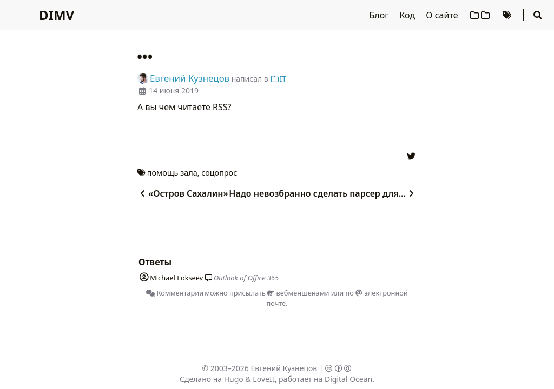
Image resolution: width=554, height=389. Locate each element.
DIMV (56, 15)
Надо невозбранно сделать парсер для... (323, 193)
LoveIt (263, 379)
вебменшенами (298, 293)
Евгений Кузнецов (284, 368)
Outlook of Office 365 (246, 278)
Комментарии (174, 293)
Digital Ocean (348, 379)
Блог (380, 15)
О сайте (443, 15)
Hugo (233, 379)
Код (408, 15)
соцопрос (219, 172)
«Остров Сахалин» (182, 193)
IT (278, 78)
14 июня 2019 (174, 90)
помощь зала (172, 172)
